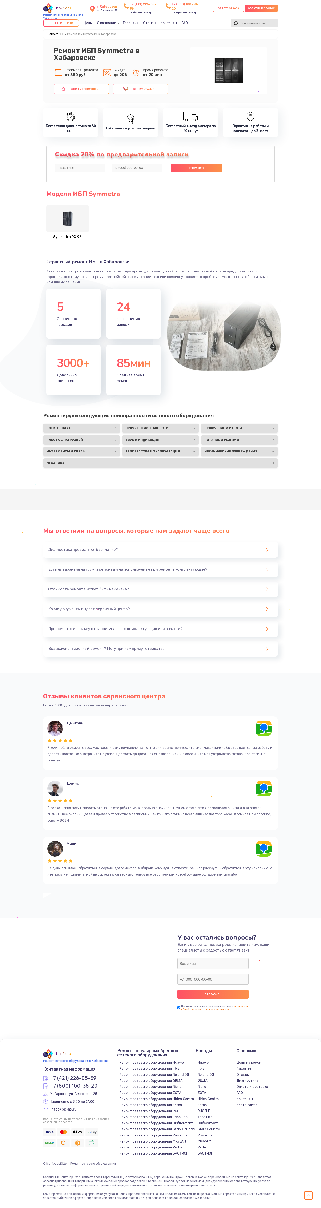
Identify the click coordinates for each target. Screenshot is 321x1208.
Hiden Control (209, 1099)
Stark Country (209, 1129)
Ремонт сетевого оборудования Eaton (150, 1105)
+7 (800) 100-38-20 (73, 1086)
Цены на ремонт (250, 1062)
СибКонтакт (208, 1123)
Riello (202, 1087)
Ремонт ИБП (56, 34)
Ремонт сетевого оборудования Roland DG (154, 1075)
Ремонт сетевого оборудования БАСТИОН (154, 1153)
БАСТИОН (205, 1153)
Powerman (206, 1135)
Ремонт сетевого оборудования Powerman (154, 1135)
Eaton (202, 1105)
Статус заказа (228, 8)
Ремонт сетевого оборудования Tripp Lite (153, 1117)
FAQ (184, 23)
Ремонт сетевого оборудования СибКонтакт (156, 1123)
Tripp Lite (205, 1117)
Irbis (201, 1069)
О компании (106, 23)
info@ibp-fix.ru (63, 1109)
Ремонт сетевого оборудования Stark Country (157, 1129)
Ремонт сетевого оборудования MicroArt (152, 1141)
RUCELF (204, 1111)
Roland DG (206, 1075)
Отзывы (149, 23)
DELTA (203, 1081)
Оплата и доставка (252, 1087)
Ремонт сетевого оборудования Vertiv (150, 1147)
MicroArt (204, 1141)
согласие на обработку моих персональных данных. (215, 1008)
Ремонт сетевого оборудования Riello (150, 1087)
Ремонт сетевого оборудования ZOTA (150, 1093)
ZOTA (202, 1093)
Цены (88, 23)
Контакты (169, 23)
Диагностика (247, 1081)
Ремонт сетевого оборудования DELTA (151, 1081)
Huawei (203, 1062)
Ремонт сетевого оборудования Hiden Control (157, 1099)
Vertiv (202, 1147)
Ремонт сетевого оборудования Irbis (149, 1069)
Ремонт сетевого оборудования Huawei (152, 1062)
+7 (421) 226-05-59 (73, 1078)
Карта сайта (247, 1105)
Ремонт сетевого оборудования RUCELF (152, 1111)
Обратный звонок (261, 8)
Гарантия (131, 23)
